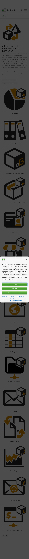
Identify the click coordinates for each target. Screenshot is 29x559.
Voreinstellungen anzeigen (14, 292)
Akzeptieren (14, 284)
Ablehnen (14, 288)
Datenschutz (5, 296)
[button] (26, 259)
